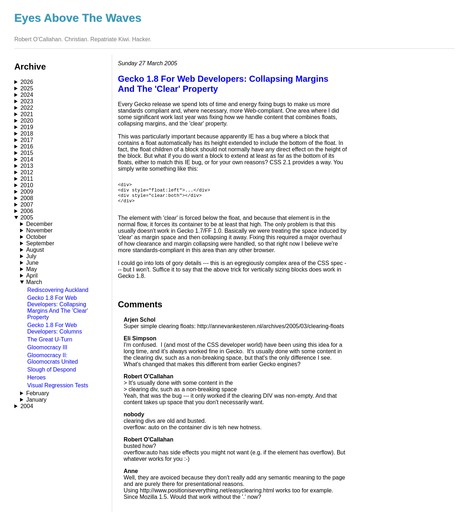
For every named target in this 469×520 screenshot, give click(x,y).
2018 (26, 134)
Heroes (36, 377)
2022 (26, 108)
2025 (26, 88)
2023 (26, 101)
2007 (26, 205)
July (31, 256)
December (39, 224)
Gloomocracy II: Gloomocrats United (52, 358)
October (36, 237)
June (32, 263)
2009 (26, 192)
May (31, 269)
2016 (26, 146)
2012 (26, 172)
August (35, 250)
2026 (26, 82)
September (40, 243)
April (32, 276)
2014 (26, 159)
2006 (26, 211)
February (37, 393)
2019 (26, 127)
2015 (26, 153)
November (39, 230)
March (34, 282)
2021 (26, 114)
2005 (26, 217)
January (36, 400)
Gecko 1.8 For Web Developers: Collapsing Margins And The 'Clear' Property (57, 307)
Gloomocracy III (47, 347)
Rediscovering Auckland (57, 290)
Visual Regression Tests (57, 385)
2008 (26, 198)
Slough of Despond (51, 370)
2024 (26, 95)
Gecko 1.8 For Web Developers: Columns (54, 328)
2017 (26, 140)
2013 (26, 166)
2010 (26, 185)
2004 (26, 406)
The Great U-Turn (49, 339)
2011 (26, 179)
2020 (26, 121)
